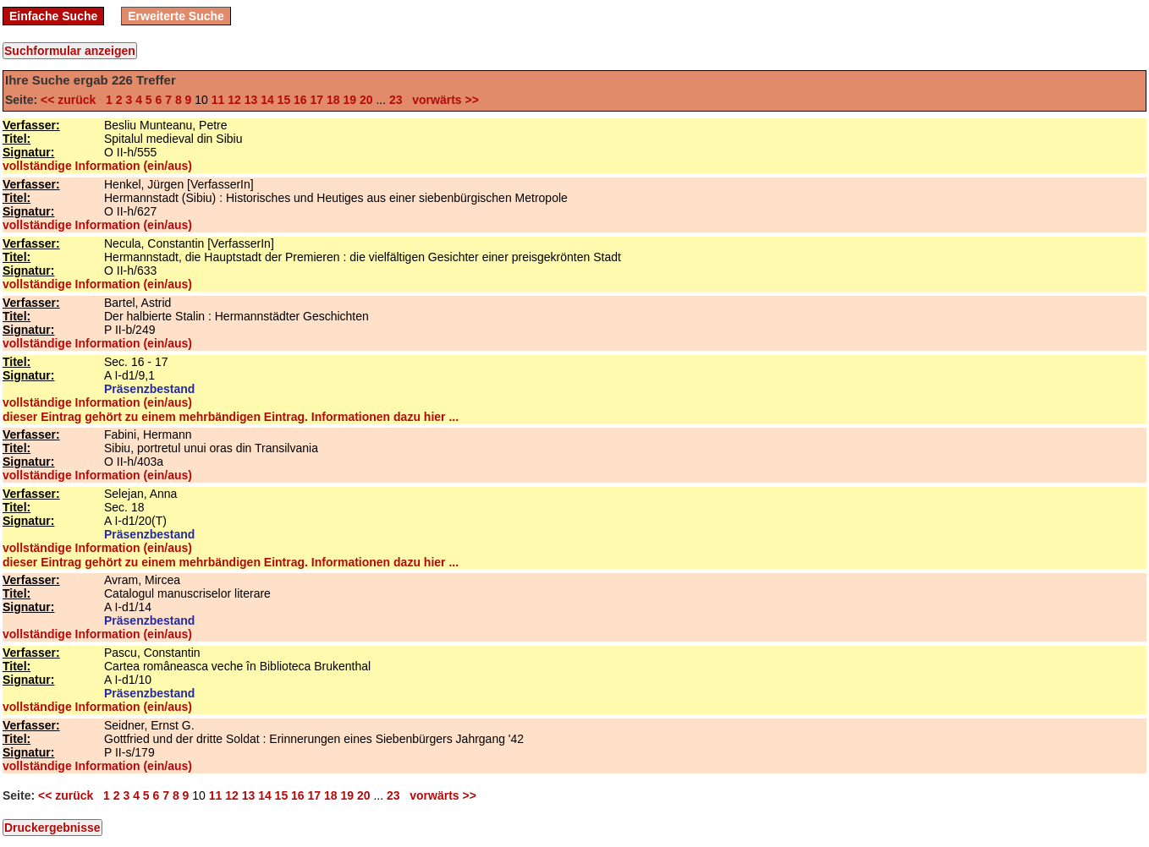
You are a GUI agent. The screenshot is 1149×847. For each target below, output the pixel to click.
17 (317, 100)
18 (333, 100)
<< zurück (71, 100)
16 (300, 100)
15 (284, 100)
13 (251, 100)
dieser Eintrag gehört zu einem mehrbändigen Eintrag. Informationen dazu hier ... (231, 417)
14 (267, 100)
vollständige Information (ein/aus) (97, 165)
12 (234, 100)
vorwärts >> (441, 100)
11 (218, 100)
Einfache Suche (53, 16)
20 (366, 100)
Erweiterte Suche (176, 16)
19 (349, 100)
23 (396, 100)
